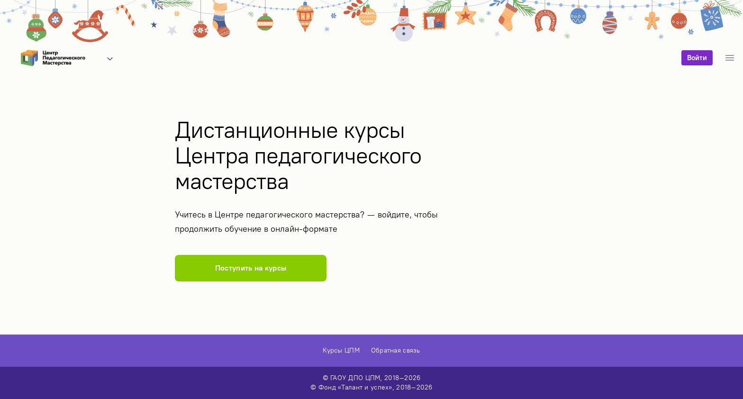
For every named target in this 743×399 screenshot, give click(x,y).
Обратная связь (395, 350)
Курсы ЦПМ (341, 350)
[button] (110, 58)
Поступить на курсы (251, 267)
